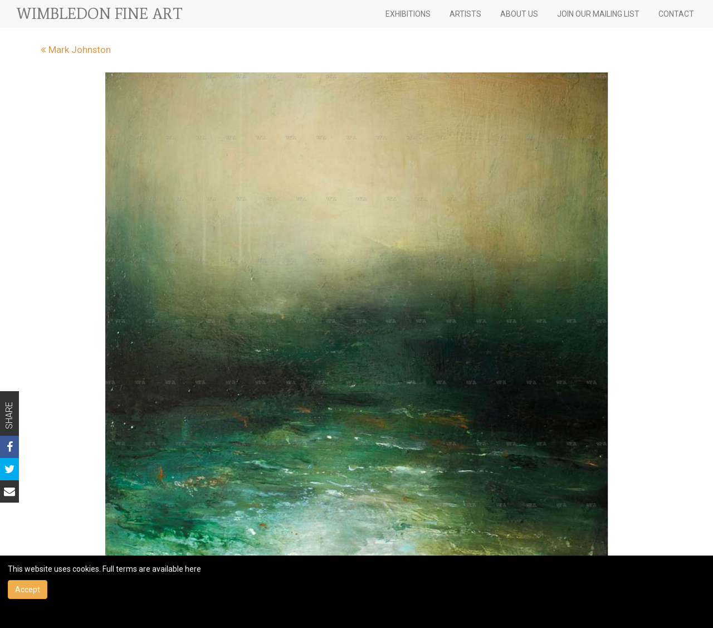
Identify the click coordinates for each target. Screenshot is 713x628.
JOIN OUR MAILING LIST (598, 13)
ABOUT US (519, 13)
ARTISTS (465, 13)
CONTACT (676, 13)
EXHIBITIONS (408, 13)
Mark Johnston (76, 49)
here (193, 568)
